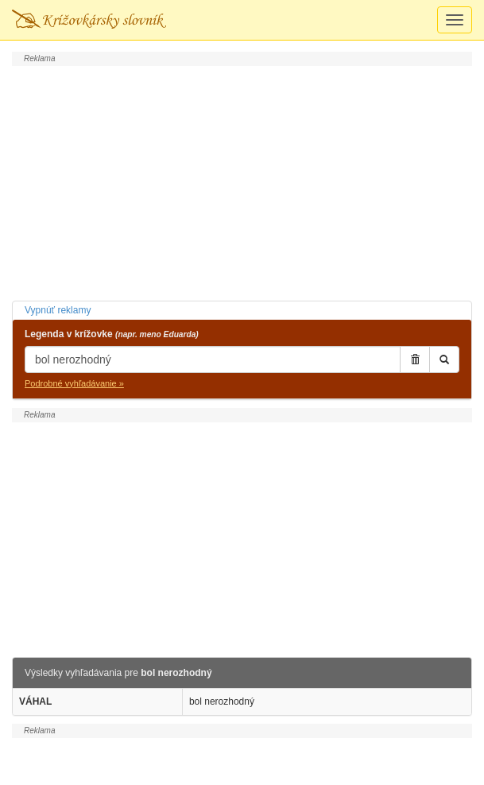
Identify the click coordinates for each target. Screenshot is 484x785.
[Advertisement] (242, 181)
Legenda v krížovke (112, 334)
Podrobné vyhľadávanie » (74, 383)
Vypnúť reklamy (58, 310)
